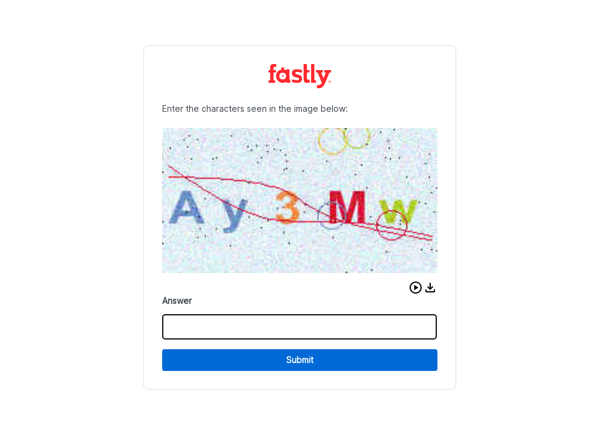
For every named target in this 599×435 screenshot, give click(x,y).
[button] (415, 287)
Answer (177, 300)
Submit (299, 360)
